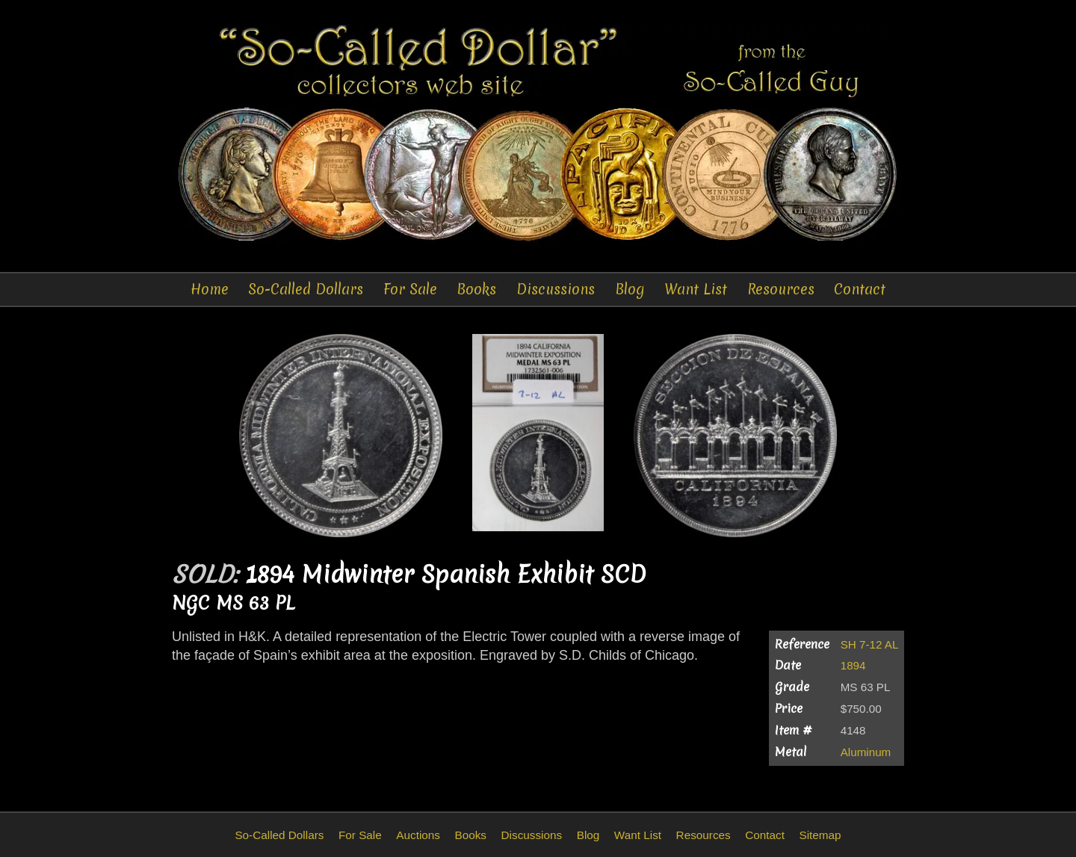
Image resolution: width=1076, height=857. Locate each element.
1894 (853, 665)
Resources (780, 289)
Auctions (418, 835)
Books (476, 289)
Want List (695, 289)
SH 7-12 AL (870, 644)
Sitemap (820, 835)
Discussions (555, 289)
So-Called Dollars (305, 289)
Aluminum (866, 752)
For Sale (410, 289)
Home (210, 289)
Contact (859, 289)
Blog (630, 289)
